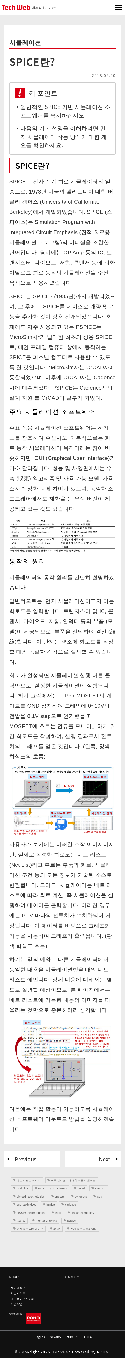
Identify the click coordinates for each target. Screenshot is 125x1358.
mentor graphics (46, 1220)
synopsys (81, 1196)
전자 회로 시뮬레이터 (83, 1229)
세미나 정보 (18, 1288)
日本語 (88, 1337)
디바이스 (14, 1277)
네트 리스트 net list (29, 1180)
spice (56, 1229)
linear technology (82, 1213)
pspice (71, 1220)
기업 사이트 (18, 1293)
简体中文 (56, 1337)
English (40, 1337)
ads (99, 1196)
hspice (50, 1204)
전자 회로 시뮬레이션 (30, 1229)
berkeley (22, 1188)
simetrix (100, 1188)
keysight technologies (31, 1213)
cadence (70, 1204)
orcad (81, 1188)
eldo (58, 1213)
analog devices (26, 1204)
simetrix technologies (31, 1196)
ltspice (21, 1220)
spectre (60, 1196)
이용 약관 (17, 1304)
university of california (52, 1188)
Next (104, 1159)
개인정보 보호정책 (22, 1299)
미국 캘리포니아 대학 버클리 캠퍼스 (73, 1180)
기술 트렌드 (71, 1277)
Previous (25, 1159)
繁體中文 (73, 1337)
